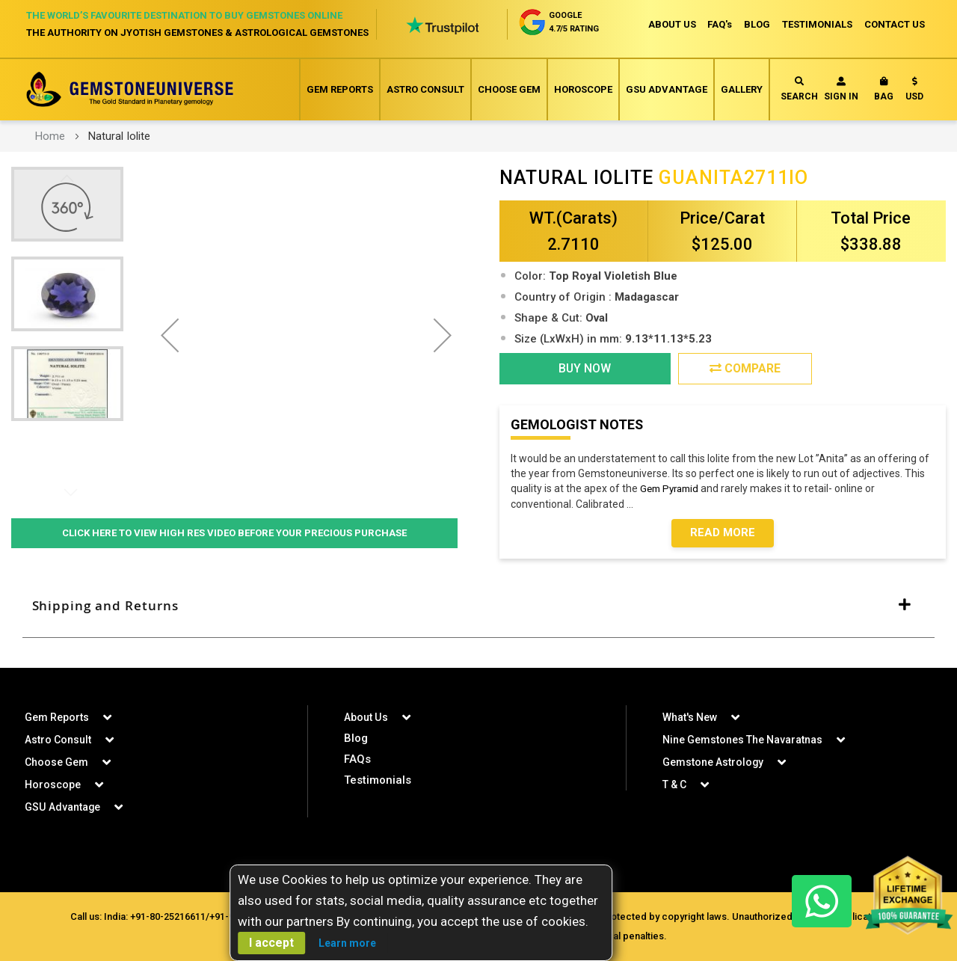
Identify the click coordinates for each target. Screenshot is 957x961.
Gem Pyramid (672, 489)
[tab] (478, 606)
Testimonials (377, 780)
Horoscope (583, 89)
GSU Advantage (666, 89)
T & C (674, 784)
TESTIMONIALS (817, 24)
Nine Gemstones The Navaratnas (742, 740)
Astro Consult (425, 89)
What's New (689, 717)
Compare (745, 368)
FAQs (357, 759)
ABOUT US (671, 24)
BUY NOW (585, 368)
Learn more (347, 943)
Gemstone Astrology (713, 762)
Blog (356, 738)
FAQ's (719, 24)
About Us (365, 717)
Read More (722, 533)
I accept (271, 943)
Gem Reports (340, 89)
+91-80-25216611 (168, 916)
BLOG (757, 24)
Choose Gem (509, 89)
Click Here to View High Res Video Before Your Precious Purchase (234, 533)
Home (50, 136)
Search (799, 89)
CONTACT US (894, 24)
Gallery (742, 89)
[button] (914, 92)
